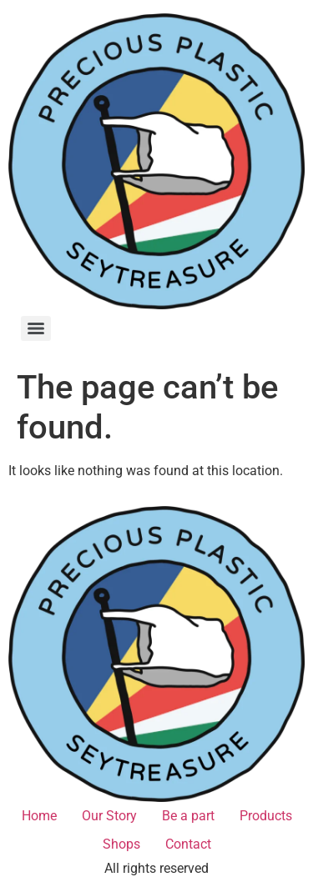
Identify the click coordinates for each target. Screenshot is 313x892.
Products (266, 816)
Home (39, 816)
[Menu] (36, 328)
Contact (188, 844)
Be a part (188, 816)
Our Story (109, 816)
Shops (121, 844)
